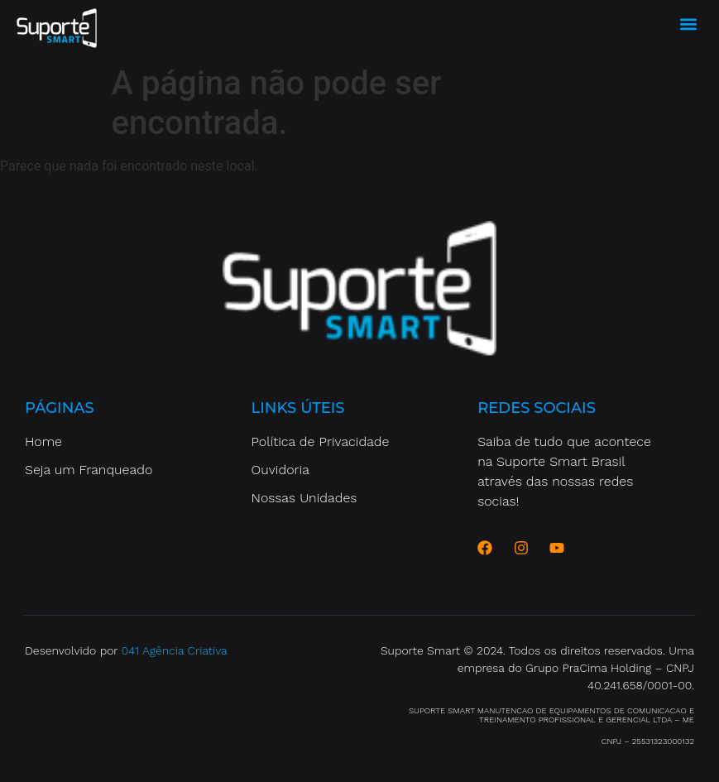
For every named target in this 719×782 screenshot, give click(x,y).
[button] (688, 24)
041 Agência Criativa (175, 650)
